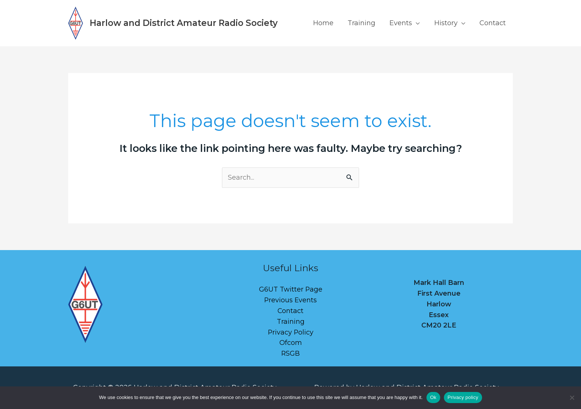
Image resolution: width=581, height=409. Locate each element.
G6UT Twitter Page (290, 289)
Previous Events (290, 300)
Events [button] (403, 23)
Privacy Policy (291, 332)
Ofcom (290, 343)
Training (364, 23)
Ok (433, 397)
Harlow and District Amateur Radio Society (184, 23)
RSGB (290, 353)
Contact (493, 23)
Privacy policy (463, 397)
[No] (571, 397)
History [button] (447, 23)
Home (327, 23)
